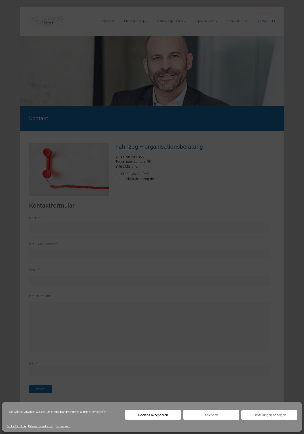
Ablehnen (211, 415)
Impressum (63, 426)
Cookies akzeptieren (153, 415)
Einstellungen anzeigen (269, 415)
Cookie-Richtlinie (16, 426)
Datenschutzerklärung (41, 426)
